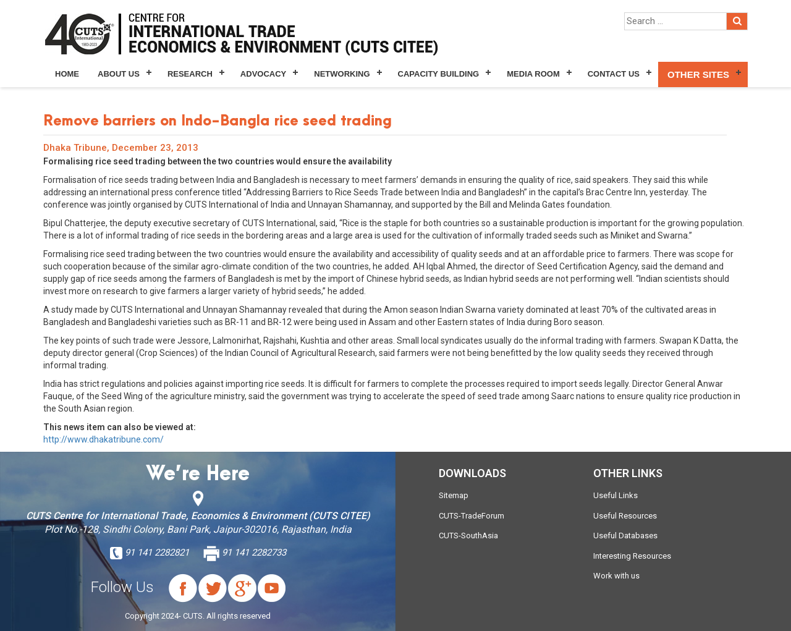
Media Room (533, 73)
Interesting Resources (632, 556)
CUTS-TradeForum (471, 515)
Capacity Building (439, 73)
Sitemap (453, 495)
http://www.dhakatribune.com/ (103, 439)
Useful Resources (625, 515)
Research (190, 73)
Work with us (616, 575)
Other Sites (698, 74)
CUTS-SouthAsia (468, 535)
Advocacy (263, 73)
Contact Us (614, 73)
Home (67, 73)
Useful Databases (625, 535)
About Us (119, 73)
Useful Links (615, 495)
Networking (342, 73)
